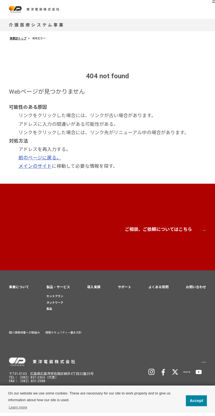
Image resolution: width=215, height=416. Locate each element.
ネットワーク (54, 305)
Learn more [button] (18, 407)
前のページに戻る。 (39, 157)
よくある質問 (158, 290)
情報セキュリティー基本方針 (63, 335)
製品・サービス (58, 290)
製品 (49, 311)
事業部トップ (18, 38)
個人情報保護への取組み (24, 335)
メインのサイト (35, 166)
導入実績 (94, 290)
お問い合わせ (168, 232)
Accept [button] (196, 400)
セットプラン (54, 299)
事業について (19, 290)
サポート (124, 290)
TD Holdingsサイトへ (178, 364)
